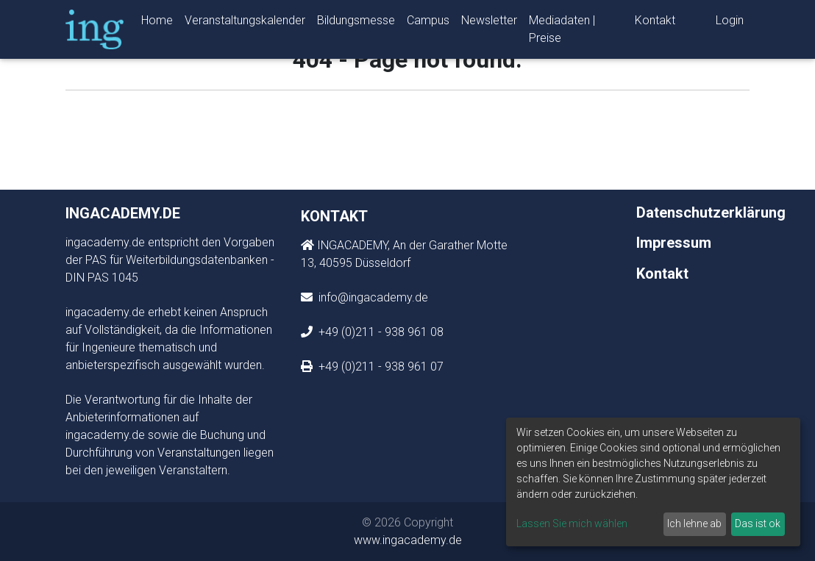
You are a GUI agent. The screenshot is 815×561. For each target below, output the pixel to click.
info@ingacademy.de (372, 297)
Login (730, 23)
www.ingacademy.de (408, 540)
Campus (428, 23)
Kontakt (655, 23)
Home (157, 23)
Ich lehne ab (694, 523)
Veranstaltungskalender (245, 23)
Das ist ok (757, 523)
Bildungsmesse (356, 23)
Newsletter (489, 23)
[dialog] (653, 482)
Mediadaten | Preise (562, 32)
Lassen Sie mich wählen (571, 523)
